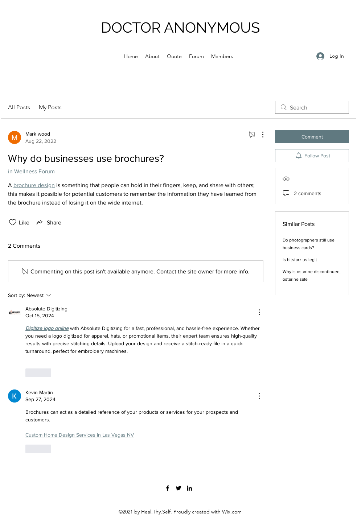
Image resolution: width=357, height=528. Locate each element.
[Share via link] (48, 222)
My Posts (50, 107)
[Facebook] (167, 488)
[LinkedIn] (189, 488)
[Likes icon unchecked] (12, 222)
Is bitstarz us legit (300, 259)
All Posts (19, 107)
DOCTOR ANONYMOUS (180, 27)
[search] (312, 107)
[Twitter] (178, 488)
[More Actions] (259, 134)
